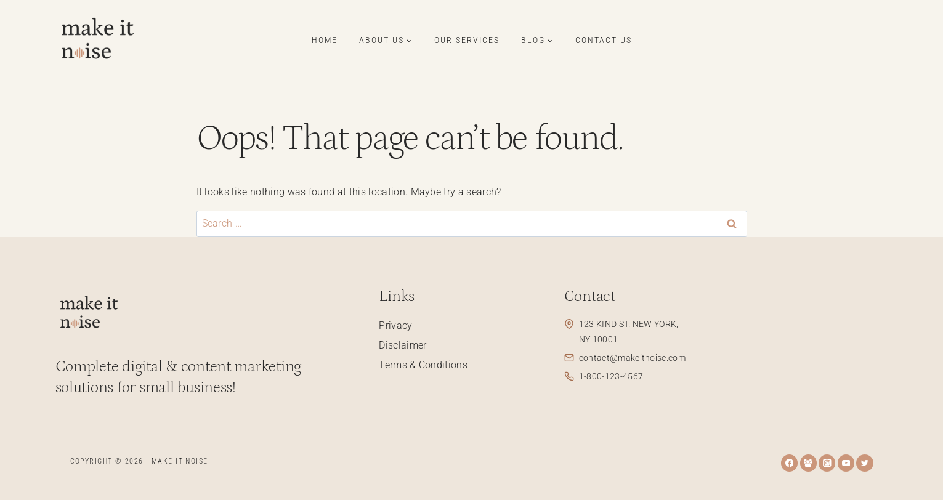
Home (325, 40)
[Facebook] (789, 462)
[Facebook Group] (808, 462)
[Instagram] (827, 462)
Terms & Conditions (423, 365)
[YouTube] (846, 462)
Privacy (395, 325)
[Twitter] (864, 462)
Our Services (467, 40)
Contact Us (603, 40)
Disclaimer (402, 345)
